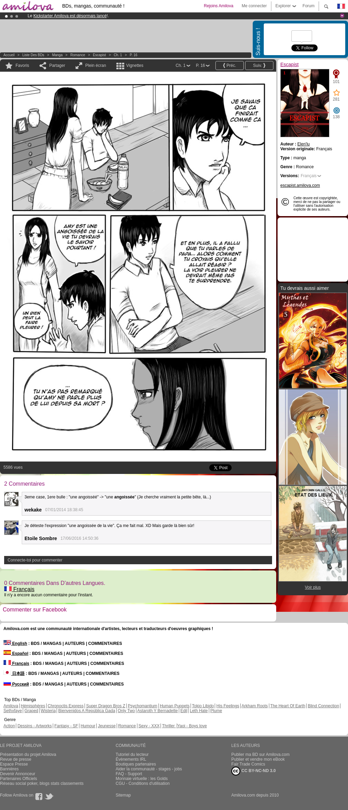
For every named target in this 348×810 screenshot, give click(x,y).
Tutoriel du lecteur (132, 754)
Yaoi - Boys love (192, 725)
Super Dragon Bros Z (105, 705)
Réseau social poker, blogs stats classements (42, 783)
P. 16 (133, 55)
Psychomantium (142, 705)
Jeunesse (106, 725)
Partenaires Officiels (18, 778)
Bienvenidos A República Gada (86, 710)
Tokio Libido (203, 705)
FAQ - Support (129, 773)
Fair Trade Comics (248, 764)
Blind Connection (323, 705)
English (15, 643)
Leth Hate (199, 710)
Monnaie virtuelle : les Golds (142, 778)
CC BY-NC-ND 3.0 (253, 771)
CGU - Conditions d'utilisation (143, 783)
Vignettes (134, 65)
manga (57, 55)
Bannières (9, 769)
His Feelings (227, 705)
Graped (31, 710)
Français (19, 589)
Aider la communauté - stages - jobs (149, 769)
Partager (57, 65)
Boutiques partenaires (136, 764)
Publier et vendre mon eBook (258, 759)
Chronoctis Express (66, 705)
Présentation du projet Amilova (28, 754)
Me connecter (254, 5)
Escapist (99, 55)
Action (9, 725)
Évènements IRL (131, 759)
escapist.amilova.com (300, 185)
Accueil (8, 55)
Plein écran (95, 65)
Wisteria (48, 710)
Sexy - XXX (149, 725)
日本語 (14, 673)
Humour (87, 725)
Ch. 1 (118, 55)
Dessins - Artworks (35, 725)
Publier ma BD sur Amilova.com (260, 754)
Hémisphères (33, 705)
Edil (183, 710)
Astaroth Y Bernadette (157, 710)
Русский (16, 684)
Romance (77, 55)
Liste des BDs (33, 55)
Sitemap (123, 795)
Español (15, 653)
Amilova (10, 705)
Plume (216, 710)
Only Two (126, 710)
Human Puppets (175, 705)
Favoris (22, 65)
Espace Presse (14, 764)
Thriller (169, 725)
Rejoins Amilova (218, 5)
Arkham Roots (255, 705)
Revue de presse (15, 759)
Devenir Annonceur (17, 773)
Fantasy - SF (66, 725)
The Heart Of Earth (287, 705)
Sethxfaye (12, 710)
